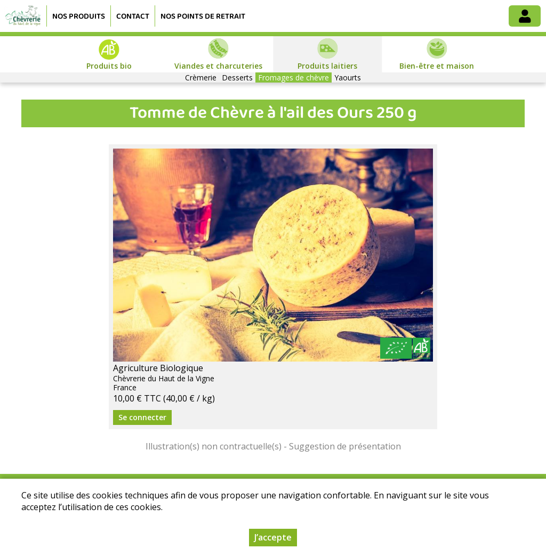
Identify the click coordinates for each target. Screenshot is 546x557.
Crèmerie (200, 77)
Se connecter (142, 417)
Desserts (237, 77)
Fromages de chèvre (293, 77)
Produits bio (109, 66)
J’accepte (273, 537)
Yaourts (347, 77)
